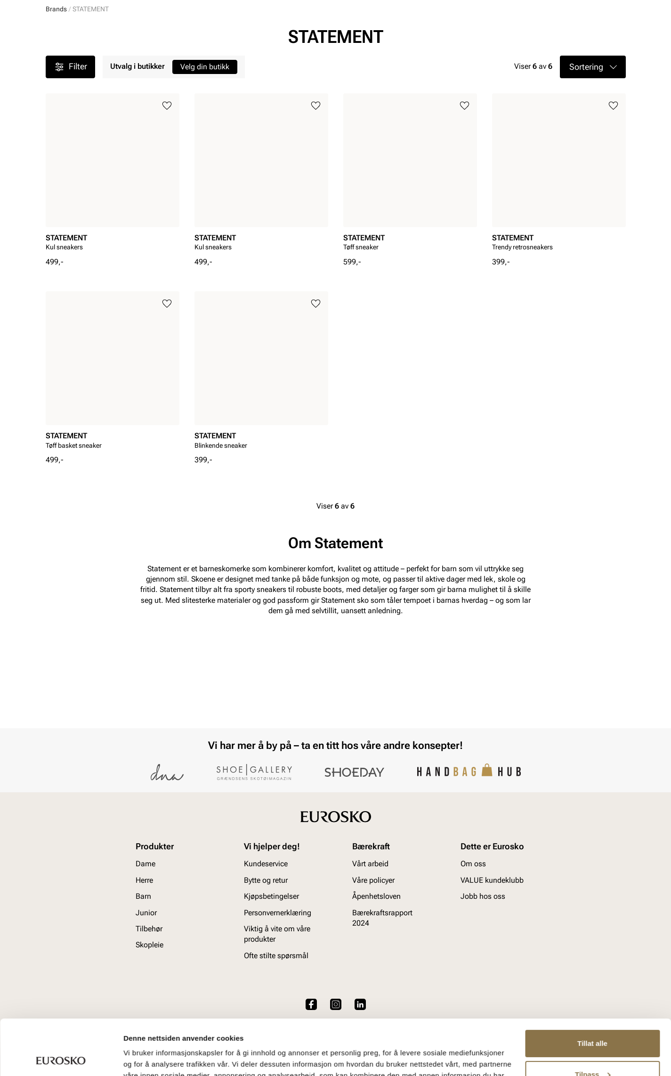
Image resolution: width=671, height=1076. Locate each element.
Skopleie (248, 62)
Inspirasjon (529, 62)
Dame (55, 62)
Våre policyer (373, 880)
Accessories (199, 62)
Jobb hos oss (483, 896)
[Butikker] (501, 35)
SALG (284, 62)
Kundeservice (266, 864)
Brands (56, 103)
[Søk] (409, 33)
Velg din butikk (204, 160)
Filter (70, 160)
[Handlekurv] (610, 35)
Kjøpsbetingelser (271, 896)
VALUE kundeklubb (594, 62)
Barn (119, 62)
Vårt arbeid (370, 864)
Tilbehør (149, 928)
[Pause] (618, 7)
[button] (593, 160)
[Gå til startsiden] (88, 33)
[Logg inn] (535, 35)
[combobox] (302, 33)
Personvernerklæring (277, 912)
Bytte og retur (266, 880)
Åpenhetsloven (376, 896)
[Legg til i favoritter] (167, 199)
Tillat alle (592, 988)
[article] (112, 269)
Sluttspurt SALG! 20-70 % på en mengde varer (336, 83)
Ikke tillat (592, 1050)
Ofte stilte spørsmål (276, 955)
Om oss (473, 864)
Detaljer (136, 1057)
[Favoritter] (571, 35)
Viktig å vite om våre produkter (277, 934)
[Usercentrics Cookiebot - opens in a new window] (61, 1058)
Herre (87, 62)
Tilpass (592, 1019)
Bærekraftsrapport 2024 (382, 918)
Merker (482, 62)
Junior (153, 62)
